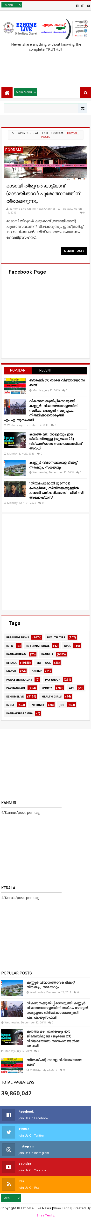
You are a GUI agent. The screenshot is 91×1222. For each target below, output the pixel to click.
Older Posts (74, 251)
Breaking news (17, 637)
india (10, 705)
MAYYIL (11, 671)
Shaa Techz (62, 1208)
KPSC (67, 646)
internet (38, 705)
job (61, 705)
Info (9, 646)
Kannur (47, 654)
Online (36, 671)
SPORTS (47, 688)
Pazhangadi (15, 688)
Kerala (11, 662)
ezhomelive (15, 696)
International (37, 646)
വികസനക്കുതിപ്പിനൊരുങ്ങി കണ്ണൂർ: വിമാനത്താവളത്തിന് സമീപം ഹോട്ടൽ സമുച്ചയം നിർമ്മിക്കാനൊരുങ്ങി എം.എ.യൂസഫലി (40, 410)
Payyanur (52, 679)
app (71, 688)
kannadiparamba (19, 713)
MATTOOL (43, 662)
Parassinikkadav (19, 679)
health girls (52, 696)
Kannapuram (16, 654)
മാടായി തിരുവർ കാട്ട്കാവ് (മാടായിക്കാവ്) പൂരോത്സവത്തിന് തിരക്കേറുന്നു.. (43, 193)
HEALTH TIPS (56, 637)
